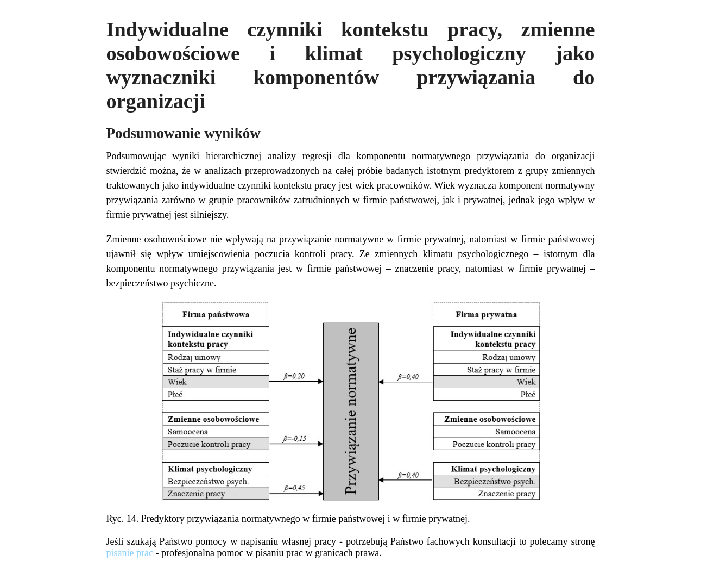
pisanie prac (129, 552)
